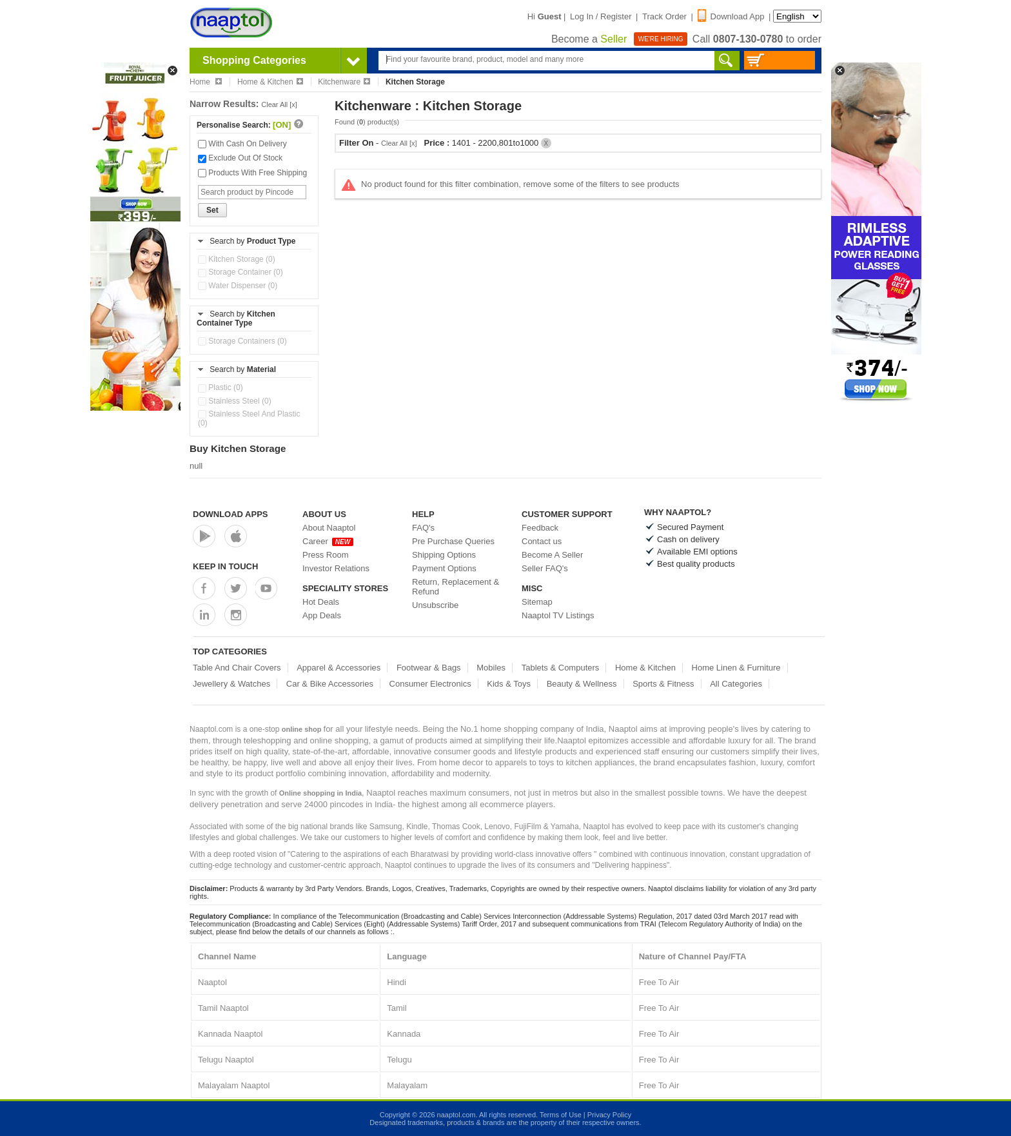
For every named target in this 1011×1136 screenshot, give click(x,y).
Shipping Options (444, 555)
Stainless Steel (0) (234, 401)
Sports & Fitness (663, 684)
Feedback (540, 528)
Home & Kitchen (270, 81)
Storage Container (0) (240, 272)
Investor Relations (335, 568)
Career (327, 541)
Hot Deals (320, 602)
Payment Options (444, 568)
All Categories (736, 684)
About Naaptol (328, 528)
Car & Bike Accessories (329, 684)
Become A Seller (552, 555)
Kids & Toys (509, 684)
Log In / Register (600, 16)
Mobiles (490, 667)
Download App (731, 16)
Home (206, 81)
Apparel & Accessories (338, 667)
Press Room (325, 555)
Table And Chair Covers (237, 667)
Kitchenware (344, 81)
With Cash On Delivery (242, 143)
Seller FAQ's (545, 568)
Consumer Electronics (430, 684)
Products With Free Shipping (252, 172)
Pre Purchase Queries (453, 541)
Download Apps (230, 514)
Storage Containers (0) (242, 341)
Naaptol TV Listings (558, 615)
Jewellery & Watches (231, 684)
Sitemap (537, 602)
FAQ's (423, 528)
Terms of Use (561, 1115)
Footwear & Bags (429, 667)
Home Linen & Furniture (736, 667)
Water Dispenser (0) (237, 285)
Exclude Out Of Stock (240, 157)
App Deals (321, 615)
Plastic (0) (220, 387)
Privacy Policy (609, 1115)
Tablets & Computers (561, 667)
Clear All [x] (279, 104)
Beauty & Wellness (582, 684)
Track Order (664, 16)
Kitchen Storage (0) (236, 259)
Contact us (542, 541)
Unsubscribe (435, 605)
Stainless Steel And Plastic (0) (249, 418)
